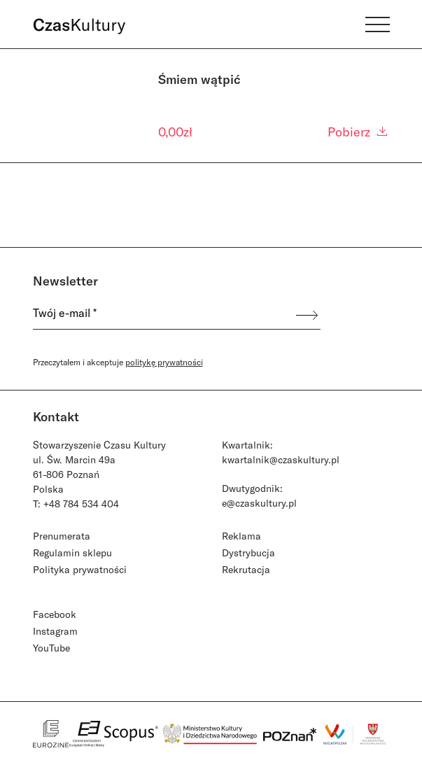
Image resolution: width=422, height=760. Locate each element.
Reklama (241, 536)
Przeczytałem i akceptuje (118, 362)
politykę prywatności (164, 362)
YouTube (51, 648)
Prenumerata (61, 536)
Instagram (55, 631)
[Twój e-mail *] (164, 315)
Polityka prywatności (80, 569)
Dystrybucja (248, 552)
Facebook (54, 614)
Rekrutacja (246, 569)
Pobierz (358, 131)
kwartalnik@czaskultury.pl (280, 459)
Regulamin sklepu (72, 552)
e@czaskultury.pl (259, 503)
